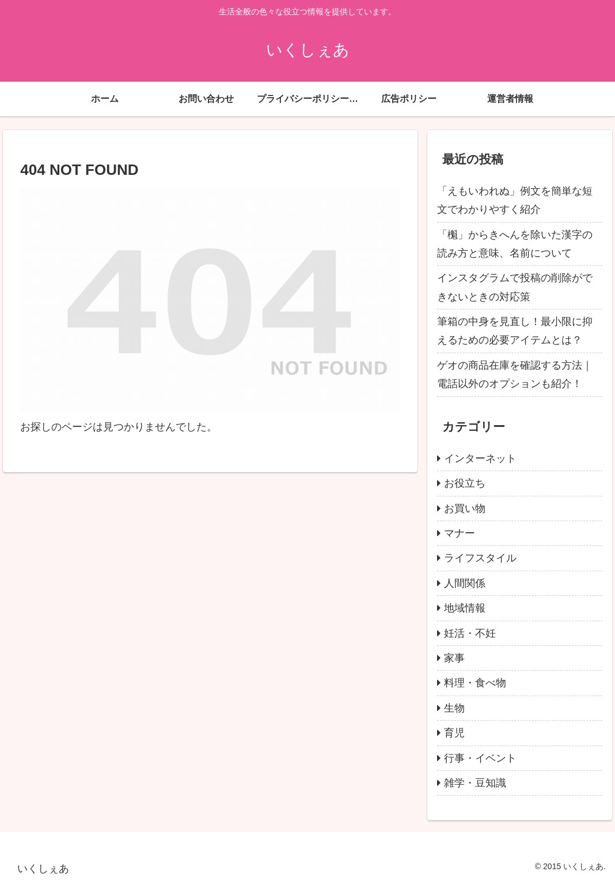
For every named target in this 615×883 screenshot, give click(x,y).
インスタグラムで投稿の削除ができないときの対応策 (515, 287)
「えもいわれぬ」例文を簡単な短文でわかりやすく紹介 (515, 200)
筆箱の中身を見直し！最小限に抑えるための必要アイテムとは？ (515, 331)
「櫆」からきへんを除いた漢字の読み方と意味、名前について (515, 244)
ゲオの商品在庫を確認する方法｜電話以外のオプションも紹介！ (515, 374)
